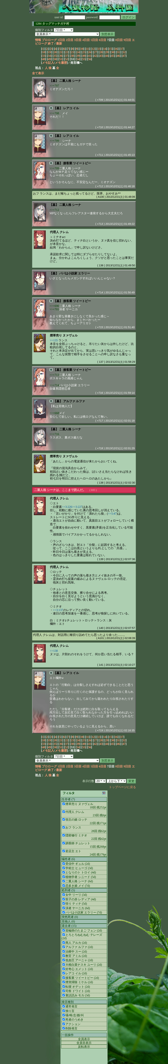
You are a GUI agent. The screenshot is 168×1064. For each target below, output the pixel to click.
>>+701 (54, 309)
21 (60, 52)
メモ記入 (48, 62)
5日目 (94, 40)
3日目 (78, 40)
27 (95, 52)
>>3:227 (77, 506)
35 (55, 55)
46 (118, 55)
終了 (51, 43)
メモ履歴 (61, 62)
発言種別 (68, 1001)
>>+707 (54, 85)
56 (89, 59)
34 (49, 55)
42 (95, 55)
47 (124, 55)
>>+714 (54, 385)
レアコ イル (71, 108)
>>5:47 (112, 513)
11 (87, 48)
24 (78, 52)
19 (49, 52)
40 (83, 55)
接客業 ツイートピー (77, 163)
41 (89, 55)
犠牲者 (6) (68, 859)
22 (66, 52)
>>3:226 (67, 506)
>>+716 (54, 434)
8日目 (119, 40)
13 (98, 48)
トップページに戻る (122, 787)
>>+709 (54, 140)
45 (112, 55)
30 (112, 52)
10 (81, 48)
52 (66, 59)
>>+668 (54, 413)
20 (55, 52)
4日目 (86, 40)
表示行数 (88, 781)
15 (110, 48)
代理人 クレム (59, 232)
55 (83, 59)
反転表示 (84, 1046)
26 (89, 52)
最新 (59, 43)
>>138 (54, 650)
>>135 (54, 340)
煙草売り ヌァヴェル (64, 335)
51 (60, 59)
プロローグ (49, 40)
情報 (38, 40)
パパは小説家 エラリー (74, 273)
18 (43, 52)
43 (101, 55)
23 (72, 52)
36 (60, 55)
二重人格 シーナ (70, 80)
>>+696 (54, 305)
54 (78, 59)
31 (118, 52)
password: (103, 17)
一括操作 (68, 1035)
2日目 (69, 40)
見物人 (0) (68, 921)
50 (55, 59)
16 (116, 48)
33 (43, 55)
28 (101, 52)
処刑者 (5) (68, 890)
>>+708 (54, 113)
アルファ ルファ (74, 401)
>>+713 (54, 374)
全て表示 (38, 73)
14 (104, 48)
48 (43, 59)
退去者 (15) (69, 925)
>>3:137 (58, 610)
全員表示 (84, 1039)
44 (106, 55)
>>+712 (54, 209)
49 (49, 59)
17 (121, 48)
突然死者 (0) (70, 917)
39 (78, 55)
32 (124, 52)
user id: (70, 17)
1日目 (61, 40)
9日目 (127, 40)
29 (106, 52)
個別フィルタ (44, 30)
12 (93, 48)
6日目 (102, 40)
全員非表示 (84, 1042)
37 (66, 55)
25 (83, 52)
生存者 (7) (68, 799)
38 (72, 55)
